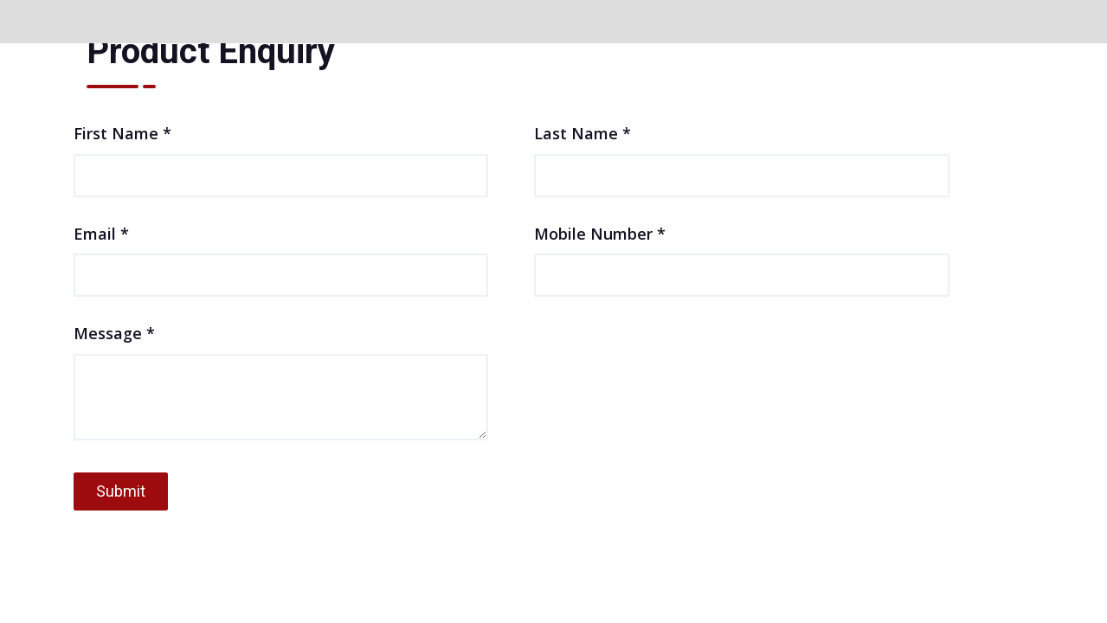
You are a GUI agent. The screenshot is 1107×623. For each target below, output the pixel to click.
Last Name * (741, 153)
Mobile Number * (741, 253)
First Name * (281, 153)
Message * (281, 383)
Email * (281, 253)
